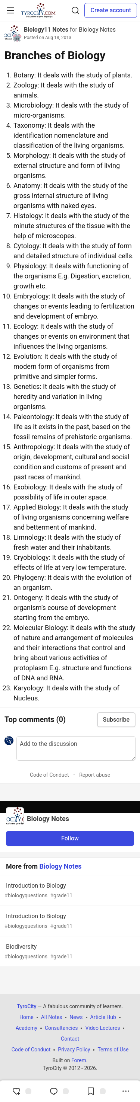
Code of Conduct (49, 775)
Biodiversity (69, 952)
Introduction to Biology (69, 891)
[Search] (75, 10)
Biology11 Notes (46, 29)
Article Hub (103, 1017)
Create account (110, 10)
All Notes (51, 1017)
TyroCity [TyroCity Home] (27, 1006)
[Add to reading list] (96, 1091)
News (76, 1017)
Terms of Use (112, 1050)
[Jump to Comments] (59, 1091)
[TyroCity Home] (38, 10)
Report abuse (94, 775)
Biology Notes (97, 29)
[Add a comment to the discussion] (76, 748)
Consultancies (61, 1028)
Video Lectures (102, 1028)
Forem (78, 1060)
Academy (26, 1028)
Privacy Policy (74, 1050)
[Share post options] (125, 1091)
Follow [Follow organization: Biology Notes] (70, 838)
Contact (70, 1039)
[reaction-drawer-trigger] (22, 1091)
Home (26, 1017)
